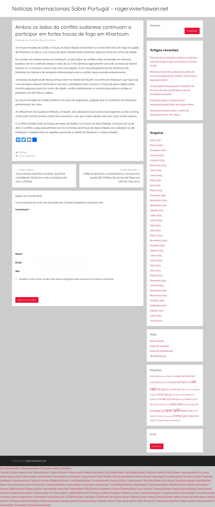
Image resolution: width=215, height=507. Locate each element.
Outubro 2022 (157, 300)
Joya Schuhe (45, 476)
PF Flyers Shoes (58, 492)
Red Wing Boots (152, 480)
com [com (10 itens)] (154, 382)
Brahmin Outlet (131, 492)
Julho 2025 (156, 170)
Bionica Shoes (138, 496)
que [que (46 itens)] (172, 410)
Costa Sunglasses (55, 484)
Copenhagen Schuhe (166, 500)
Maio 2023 (155, 265)
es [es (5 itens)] (191, 390)
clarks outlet (73, 484)
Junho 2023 (156, 260)
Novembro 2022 (158, 295)
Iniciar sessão (157, 341)
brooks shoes (76, 472)
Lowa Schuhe (89, 476)
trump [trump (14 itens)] (179, 415)
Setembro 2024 (158, 205)
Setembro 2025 (158, 165)
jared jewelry (135, 480)
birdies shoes (143, 476)
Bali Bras (89, 496)
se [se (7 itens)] (195, 411)
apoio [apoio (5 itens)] (170, 376)
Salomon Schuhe (40, 480)
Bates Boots (140, 484)
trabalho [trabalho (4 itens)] (169, 416)
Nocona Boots (128, 488)
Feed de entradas (159, 346)
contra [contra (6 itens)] (163, 382)
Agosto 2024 (156, 210)
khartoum (30, 156)
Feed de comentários (161, 351)
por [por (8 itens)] (195, 404)
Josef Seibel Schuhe (121, 484)
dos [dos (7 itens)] (169, 389)
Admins (52, 40)
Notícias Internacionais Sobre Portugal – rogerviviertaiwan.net (90, 8)
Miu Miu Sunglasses (123, 476)
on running (39, 484)
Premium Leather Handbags (56, 468)
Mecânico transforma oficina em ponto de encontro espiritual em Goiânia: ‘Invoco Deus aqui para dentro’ (173, 75)
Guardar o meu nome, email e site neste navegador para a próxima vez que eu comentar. (66, 279)
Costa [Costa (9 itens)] (172, 382)
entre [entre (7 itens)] (184, 389)
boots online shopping (185, 488)
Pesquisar (155, 25)
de (20, 156)
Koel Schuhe (173, 472)
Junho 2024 (156, 220)
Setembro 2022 (158, 305)
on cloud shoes (100, 480)
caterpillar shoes (56, 496)
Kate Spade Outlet (10, 468)
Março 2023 (156, 275)
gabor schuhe (181, 496)
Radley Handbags (94, 472)
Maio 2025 (155, 180)
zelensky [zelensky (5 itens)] (175, 420)
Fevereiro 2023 (158, 280)
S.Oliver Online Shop (39, 504)
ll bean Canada (188, 500)
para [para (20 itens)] (176, 404)
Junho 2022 (156, 320)
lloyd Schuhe (145, 488)
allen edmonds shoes (19, 484)
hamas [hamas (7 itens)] (154, 399)
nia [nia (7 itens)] (162, 404)
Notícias (23, 152)
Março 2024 (156, 235)
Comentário (22, 209)
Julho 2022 (156, 315)
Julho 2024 (156, 215)
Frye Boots (20, 504)
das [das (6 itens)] (188, 382)
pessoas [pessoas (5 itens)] (187, 405)
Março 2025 (156, 190)
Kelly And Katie (205, 500)
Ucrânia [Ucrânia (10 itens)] (192, 416)
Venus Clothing (118, 480)
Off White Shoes (75, 496)
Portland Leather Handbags (24, 500)
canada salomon (70, 500)
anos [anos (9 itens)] (154, 376)
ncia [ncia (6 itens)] (156, 404)
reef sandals (49, 488)
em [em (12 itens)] (176, 389)
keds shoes (158, 476)
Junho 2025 (156, 175)
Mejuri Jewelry (34, 488)
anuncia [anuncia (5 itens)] (162, 376)
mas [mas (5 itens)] (181, 399)
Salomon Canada (155, 472)
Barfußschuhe (41, 472)
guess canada (186, 492)
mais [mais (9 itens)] (174, 399)
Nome (19, 254)
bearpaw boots (88, 500)
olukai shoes (25, 472)
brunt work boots (185, 480)
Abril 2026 (155, 140)
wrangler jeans (9, 496)
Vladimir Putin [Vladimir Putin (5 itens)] (164, 420)
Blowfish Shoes (106, 500)
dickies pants (41, 492)
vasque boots (26, 496)
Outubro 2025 (157, 160)
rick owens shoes (205, 492)
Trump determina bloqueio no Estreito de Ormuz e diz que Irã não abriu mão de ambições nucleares (172, 90)
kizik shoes (168, 480)
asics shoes (59, 476)
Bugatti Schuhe (178, 484)
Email (19, 262)
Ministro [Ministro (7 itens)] (189, 399)
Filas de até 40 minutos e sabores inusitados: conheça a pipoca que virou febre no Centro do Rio (174, 61)
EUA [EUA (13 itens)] (163, 394)
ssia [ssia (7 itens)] (161, 416)
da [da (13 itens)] (181, 382)
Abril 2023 (155, 270)
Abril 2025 (155, 185)
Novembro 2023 (158, 240)
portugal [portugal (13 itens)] (157, 410)
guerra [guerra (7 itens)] (190, 394)
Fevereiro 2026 (158, 150)
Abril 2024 (155, 230)
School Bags (6, 504)
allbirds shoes (16, 488)
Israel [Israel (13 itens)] (164, 398)
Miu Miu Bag (104, 476)
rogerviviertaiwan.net (35, 461)
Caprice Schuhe (58, 472)
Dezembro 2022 (158, 290)
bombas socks (197, 496)
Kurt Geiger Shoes (135, 472)
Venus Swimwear (50, 500)
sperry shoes (30, 476)
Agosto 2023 (156, 250)
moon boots (73, 476)
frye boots (40, 496)
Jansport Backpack (151, 492)
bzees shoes (102, 484)
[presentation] (34, 289)
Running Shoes (9, 472)
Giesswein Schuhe (109, 488)
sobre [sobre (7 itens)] (154, 416)
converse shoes (20, 480)
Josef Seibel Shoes (80, 480)
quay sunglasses (30, 468)
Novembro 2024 (158, 200)
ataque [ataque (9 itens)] (179, 376)
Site (17, 271)
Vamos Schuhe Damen (160, 496)
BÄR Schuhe (91, 488)
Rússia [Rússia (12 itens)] (186, 410)
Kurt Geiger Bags (114, 472)
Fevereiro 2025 (158, 195)
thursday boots (173, 476)
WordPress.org (158, 356)
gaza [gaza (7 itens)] (171, 394)
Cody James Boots (158, 484)
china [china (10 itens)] (190, 376)
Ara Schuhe (88, 484)
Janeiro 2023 (156, 285)
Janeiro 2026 (157, 155)
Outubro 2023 (157, 245)
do (24, 156)
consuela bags (170, 492)
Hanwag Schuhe (162, 488)
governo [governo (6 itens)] (180, 395)
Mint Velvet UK (146, 500)
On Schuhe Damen (120, 496)
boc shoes (63, 488)
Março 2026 (156, 145)
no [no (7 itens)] (167, 404)
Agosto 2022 (156, 310)
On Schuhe (102, 496)
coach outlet (14, 476)
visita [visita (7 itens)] (153, 420)
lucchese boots (189, 472)
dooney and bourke (22, 492)
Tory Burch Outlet (192, 476)
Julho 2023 (156, 255)
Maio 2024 (155, 225)
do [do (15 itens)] (161, 389)
